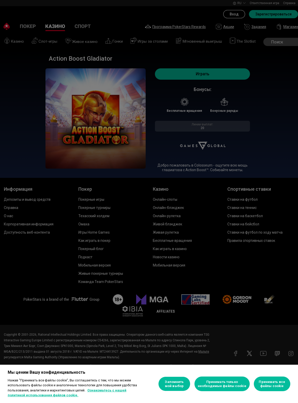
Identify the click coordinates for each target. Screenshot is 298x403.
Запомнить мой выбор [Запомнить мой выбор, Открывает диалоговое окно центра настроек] (174, 384)
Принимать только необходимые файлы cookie (222, 384)
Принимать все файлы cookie (272, 384)
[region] (149, 384)
